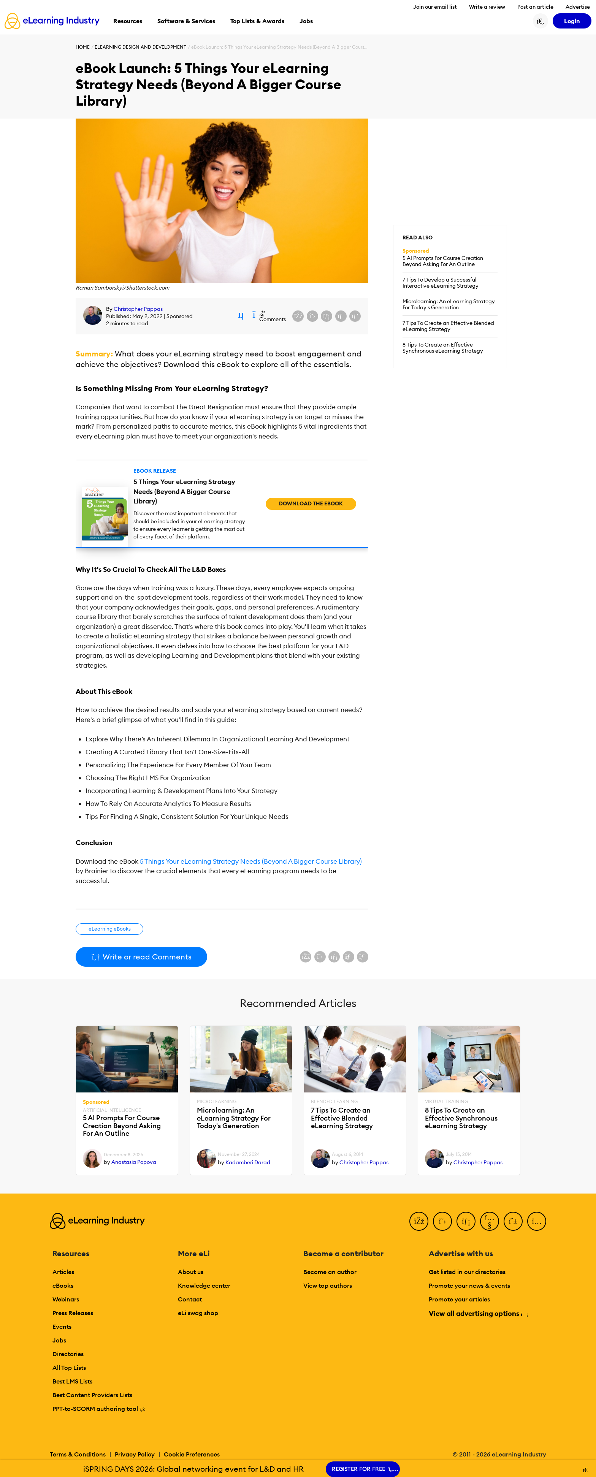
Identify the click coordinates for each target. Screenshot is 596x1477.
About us (190, 1272)
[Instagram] (536, 1221)
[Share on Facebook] (298, 316)
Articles (63, 1272)
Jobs (59, 1340)
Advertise (578, 6)
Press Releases (72, 1313)
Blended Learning (334, 1101)
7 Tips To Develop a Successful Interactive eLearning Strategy (441, 282)
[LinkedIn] (466, 1221)
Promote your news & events (469, 1285)
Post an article (535, 6)
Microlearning (216, 1101)
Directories (68, 1354)
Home (83, 47)
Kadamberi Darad (247, 1162)
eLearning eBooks (110, 929)
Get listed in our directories (467, 1272)
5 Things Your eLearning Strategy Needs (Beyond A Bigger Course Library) (251, 861)
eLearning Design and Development (140, 47)
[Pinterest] (513, 1221)
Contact (190, 1299)
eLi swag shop (198, 1313)
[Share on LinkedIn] (326, 316)
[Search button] (540, 20)
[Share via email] (341, 316)
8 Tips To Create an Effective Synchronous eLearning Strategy (443, 347)
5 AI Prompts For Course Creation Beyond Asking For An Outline (443, 261)
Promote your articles (459, 1299)
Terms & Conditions (78, 1454)
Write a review (487, 6)
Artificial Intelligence (112, 1110)
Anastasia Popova (133, 1162)
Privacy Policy (135, 1454)
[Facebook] (418, 1221)
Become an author (330, 1272)
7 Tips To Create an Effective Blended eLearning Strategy (448, 326)
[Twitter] (442, 1221)
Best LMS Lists (72, 1381)
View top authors (327, 1285)
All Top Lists (69, 1367)
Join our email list (435, 6)
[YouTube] (489, 1221)
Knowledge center (204, 1285)
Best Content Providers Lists (92, 1395)
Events (61, 1326)
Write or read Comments (141, 956)
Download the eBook (311, 503)
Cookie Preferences (192, 1454)
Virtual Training (446, 1101)
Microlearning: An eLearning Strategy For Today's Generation (449, 304)
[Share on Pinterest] (355, 316)
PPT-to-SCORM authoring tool (98, 1408)
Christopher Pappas (138, 309)
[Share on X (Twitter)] (312, 316)
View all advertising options (478, 1313)
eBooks (62, 1285)
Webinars (65, 1299)
